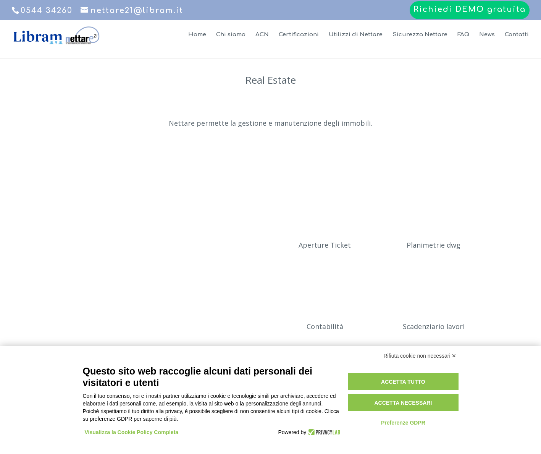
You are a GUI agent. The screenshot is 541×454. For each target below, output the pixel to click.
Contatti (517, 35)
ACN (262, 35)
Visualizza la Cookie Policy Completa (132, 432)
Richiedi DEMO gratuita (469, 10)
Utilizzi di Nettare (356, 35)
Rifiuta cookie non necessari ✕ (420, 356)
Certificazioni (299, 35)
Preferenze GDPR (403, 423)
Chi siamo (230, 35)
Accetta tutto (403, 382)
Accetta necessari (403, 403)
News (487, 35)
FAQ (463, 35)
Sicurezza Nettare (419, 35)
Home (197, 35)
